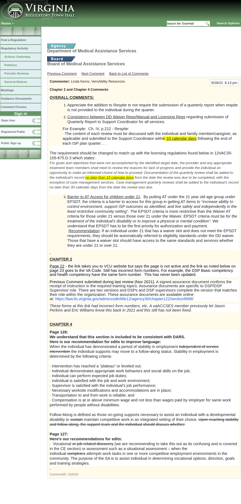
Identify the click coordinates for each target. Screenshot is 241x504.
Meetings (7, 90)
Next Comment (93, 74)
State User (8, 120)
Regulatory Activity (14, 48)
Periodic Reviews (16, 73)
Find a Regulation (13, 40)
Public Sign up (11, 143)
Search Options (228, 23)
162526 (73, 474)
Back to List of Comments (129, 74)
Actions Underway (17, 56)
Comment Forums (13, 107)
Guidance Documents (16, 98)
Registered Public (13, 131)
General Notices (15, 81)
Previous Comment (62, 74)
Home (6, 23)
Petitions (10, 65)
